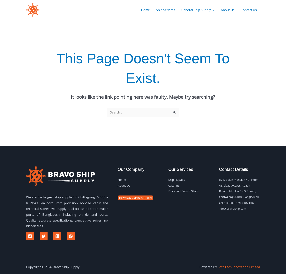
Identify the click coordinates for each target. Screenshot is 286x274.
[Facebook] (30, 236)
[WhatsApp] (71, 236)
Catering (174, 185)
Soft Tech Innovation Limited (239, 267)
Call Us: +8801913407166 (237, 208)
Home (145, 10)
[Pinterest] (57, 236)
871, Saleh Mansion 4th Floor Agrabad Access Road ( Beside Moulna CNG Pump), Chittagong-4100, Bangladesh (238, 191)
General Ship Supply (196, 10)
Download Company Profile (135, 197)
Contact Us (249, 10)
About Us (228, 10)
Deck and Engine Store (184, 191)
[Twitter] (44, 236)
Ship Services (165, 10)
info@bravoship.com (234, 214)
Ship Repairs (177, 179)
